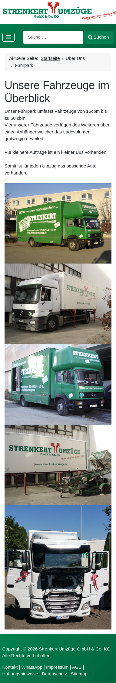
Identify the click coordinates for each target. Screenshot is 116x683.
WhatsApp (32, 667)
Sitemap (79, 673)
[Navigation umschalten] (8, 37)
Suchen (98, 37)
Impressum (57, 667)
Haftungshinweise (20, 673)
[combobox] (53, 37)
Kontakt (10, 667)
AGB (77, 667)
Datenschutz (54, 673)
